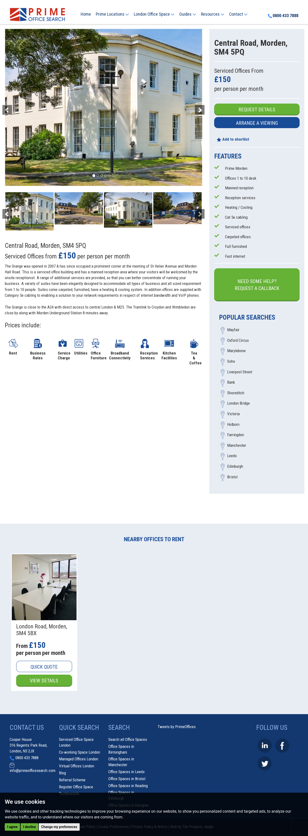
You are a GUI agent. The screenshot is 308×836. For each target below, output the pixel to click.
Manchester (236, 445)
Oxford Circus (238, 340)
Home (86, 14)
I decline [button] (29, 827)
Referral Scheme (72, 779)
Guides (187, 14)
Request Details (256, 109)
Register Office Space (76, 786)
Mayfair (233, 330)
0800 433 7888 (283, 15)
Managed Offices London (78, 759)
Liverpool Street (239, 371)
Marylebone (236, 351)
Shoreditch (235, 392)
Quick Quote (44, 667)
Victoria (233, 414)
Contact (238, 14)
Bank (231, 382)
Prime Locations (112, 14)
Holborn (233, 424)
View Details (44, 681)
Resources (212, 14)
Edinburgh (235, 466)
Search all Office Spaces (127, 739)
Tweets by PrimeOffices (177, 726)
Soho (231, 361)
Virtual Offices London (76, 766)
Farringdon (235, 435)
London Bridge (238, 403)
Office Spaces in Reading (128, 785)
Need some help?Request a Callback (257, 284)
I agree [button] (12, 827)
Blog (62, 772)
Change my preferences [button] (59, 827)
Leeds (232, 456)
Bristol (232, 476)
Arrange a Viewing (257, 123)
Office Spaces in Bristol (126, 778)
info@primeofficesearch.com (32, 770)
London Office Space (154, 14)
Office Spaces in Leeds (126, 771)
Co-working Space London (79, 752)
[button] (19, 107)
